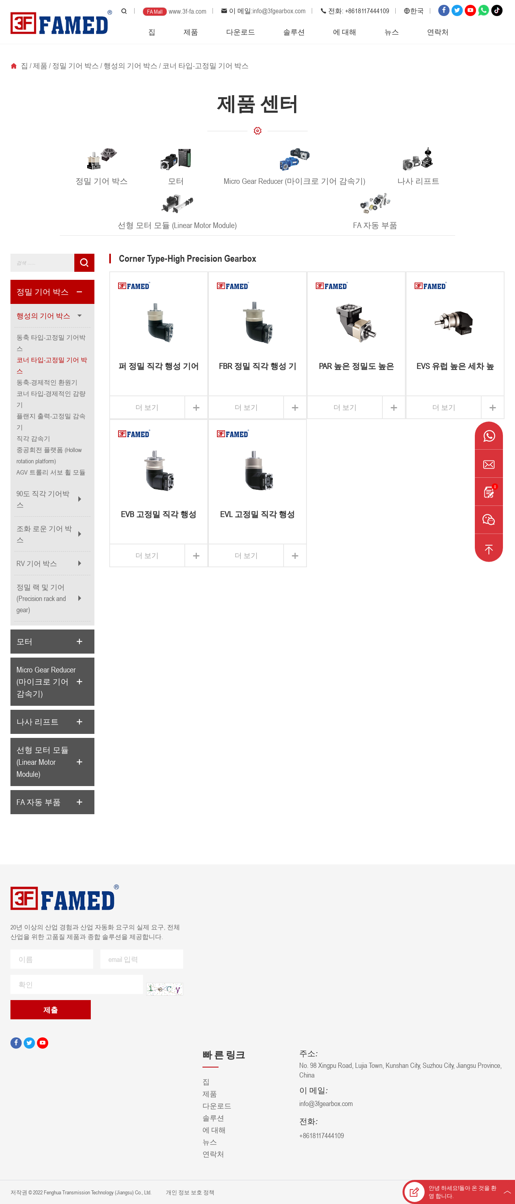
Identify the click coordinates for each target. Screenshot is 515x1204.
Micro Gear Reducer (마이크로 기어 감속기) (46, 682)
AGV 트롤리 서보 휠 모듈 (51, 472)
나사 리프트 (37, 722)
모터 (24, 641)
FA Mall (155, 11)
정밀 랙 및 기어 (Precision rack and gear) (41, 598)
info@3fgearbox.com (279, 10)
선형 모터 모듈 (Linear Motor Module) (42, 762)
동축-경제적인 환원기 (47, 382)
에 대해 (344, 31)
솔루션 (294, 31)
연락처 (438, 31)
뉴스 (391, 31)
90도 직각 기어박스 (42, 499)
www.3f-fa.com (187, 11)
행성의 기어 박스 (130, 65)
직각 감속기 (33, 438)
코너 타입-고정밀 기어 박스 (205, 65)
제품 (191, 31)
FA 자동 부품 (38, 802)
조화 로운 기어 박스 (44, 534)
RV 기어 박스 (36, 563)
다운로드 (240, 31)
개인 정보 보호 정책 (190, 1192)
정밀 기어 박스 (75, 65)
